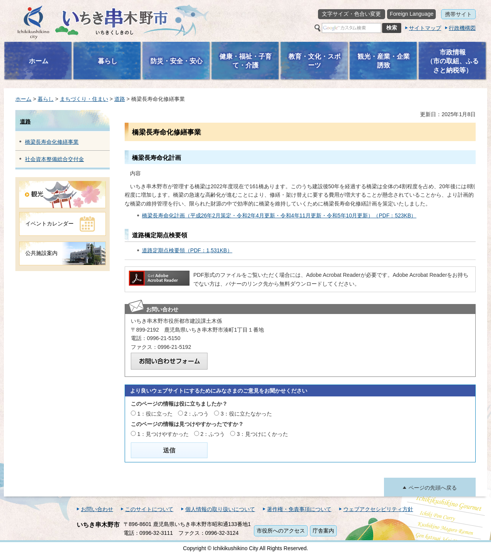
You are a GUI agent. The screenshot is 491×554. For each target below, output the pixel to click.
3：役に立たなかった (246, 414)
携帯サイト (458, 14)
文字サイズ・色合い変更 (351, 14)
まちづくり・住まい (84, 99)
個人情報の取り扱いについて (220, 509)
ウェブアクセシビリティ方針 (378, 509)
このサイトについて (149, 509)
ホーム (23, 99)
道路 (119, 99)
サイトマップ (425, 28)
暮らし (46, 99)
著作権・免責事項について (299, 509)
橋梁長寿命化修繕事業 (52, 142)
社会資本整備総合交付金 (54, 159)
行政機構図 (462, 28)
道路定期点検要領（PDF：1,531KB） (187, 250)
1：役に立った (155, 414)
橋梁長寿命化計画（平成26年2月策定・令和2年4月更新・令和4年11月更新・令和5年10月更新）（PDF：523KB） (279, 215)
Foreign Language (411, 14)
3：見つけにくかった (262, 434)
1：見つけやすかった (163, 434)
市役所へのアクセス (281, 531)
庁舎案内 (323, 531)
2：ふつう (197, 414)
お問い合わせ (97, 509)
